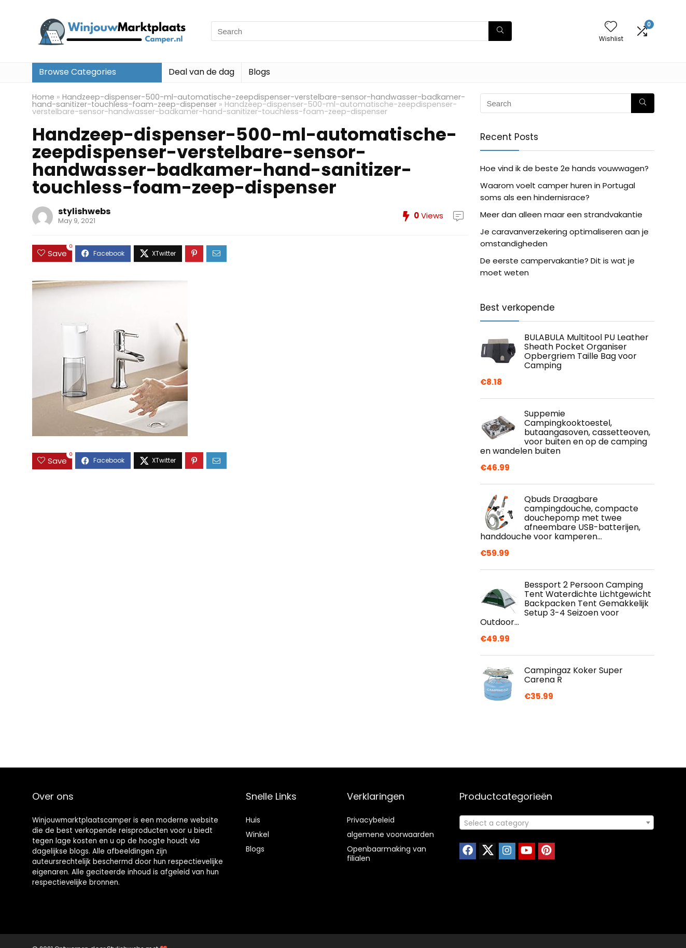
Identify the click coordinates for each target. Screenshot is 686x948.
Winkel (257, 834)
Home (43, 97)
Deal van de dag (201, 72)
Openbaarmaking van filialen (386, 853)
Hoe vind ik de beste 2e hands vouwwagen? (564, 168)
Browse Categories (77, 72)
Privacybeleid (371, 820)
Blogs (259, 72)
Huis (253, 820)
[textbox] (556, 823)
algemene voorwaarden (390, 834)
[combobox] (556, 822)
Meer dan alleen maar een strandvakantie (561, 214)
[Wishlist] (611, 27)
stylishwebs (84, 211)
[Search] (500, 31)
